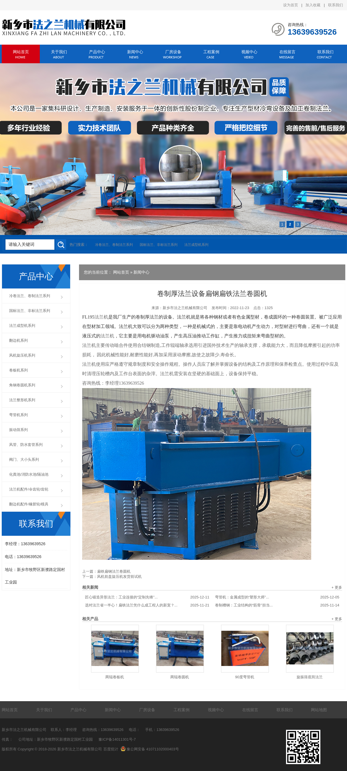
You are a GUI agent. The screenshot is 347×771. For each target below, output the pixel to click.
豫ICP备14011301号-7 (117, 739)
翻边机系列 (18, 340)
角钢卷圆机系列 (22, 385)
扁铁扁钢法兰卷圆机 (114, 571)
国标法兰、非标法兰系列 (159, 245)
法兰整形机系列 (22, 400)
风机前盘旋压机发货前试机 (119, 576)
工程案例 (211, 52)
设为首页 (290, 5)
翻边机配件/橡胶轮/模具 (28, 504)
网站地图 (319, 709)
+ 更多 (337, 587)
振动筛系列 (18, 430)
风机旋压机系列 (22, 355)
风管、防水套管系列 (26, 444)
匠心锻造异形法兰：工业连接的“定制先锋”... (147, 597)
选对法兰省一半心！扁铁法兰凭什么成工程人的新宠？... (147, 605)
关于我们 (59, 52)
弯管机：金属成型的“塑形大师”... (277, 597)
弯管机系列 (18, 415)
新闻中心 (135, 52)
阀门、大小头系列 (24, 459)
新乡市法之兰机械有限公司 (185, 308)
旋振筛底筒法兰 (310, 677)
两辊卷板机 (114, 677)
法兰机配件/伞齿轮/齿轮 (28, 489)
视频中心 (249, 52)
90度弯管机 (244, 677)
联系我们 (335, 5)
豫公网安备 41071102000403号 (150, 749)
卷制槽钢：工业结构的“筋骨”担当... (277, 605)
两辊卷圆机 (179, 677)
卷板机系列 (18, 370)
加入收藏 (312, 5)
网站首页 (21, 52)
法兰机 (101, 317)
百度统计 (110, 749)
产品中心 (97, 52)
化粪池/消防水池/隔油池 (28, 474)
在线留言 (287, 52)
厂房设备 (173, 52)
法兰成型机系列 (196, 245)
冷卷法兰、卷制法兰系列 (114, 245)
